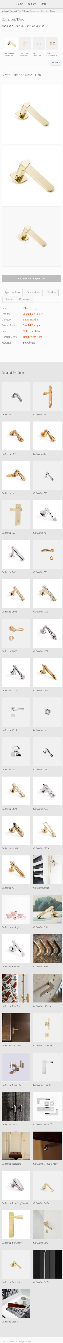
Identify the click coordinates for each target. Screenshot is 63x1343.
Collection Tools (41, 1282)
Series (8, 299)
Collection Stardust (11, 1282)
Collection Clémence (43, 1006)
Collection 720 (40, 493)
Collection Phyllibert (12, 1243)
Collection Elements (11, 1085)
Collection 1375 (40, 690)
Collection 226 (40, 414)
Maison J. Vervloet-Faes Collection (23, 25)
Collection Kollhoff (42, 1124)
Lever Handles (31, 319)
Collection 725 (9, 533)
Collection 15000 (41, 848)
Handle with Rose (32, 336)
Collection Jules (9, 1124)
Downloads (25, 299)
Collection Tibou (32, 331)
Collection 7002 (40, 809)
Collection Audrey (10, 927)
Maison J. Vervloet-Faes (11, 11)
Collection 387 (9, 454)
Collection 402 (9, 493)
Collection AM (8, 888)
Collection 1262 (40, 651)
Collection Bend (41, 966)
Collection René (40, 1243)
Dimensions (33, 292)
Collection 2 (7, 414)
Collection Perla (41, 1203)
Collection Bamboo (11, 966)
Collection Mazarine (11, 1164)
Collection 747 (40, 533)
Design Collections (31, 11)
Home (19, 3)
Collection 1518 (9, 730)
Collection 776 (40, 572)
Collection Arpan (41, 888)
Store (43, 3)
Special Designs (31, 325)
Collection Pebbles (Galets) (15, 1203)
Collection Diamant (42, 1045)
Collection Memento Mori (45, 1164)
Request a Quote (31, 278)
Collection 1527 (9, 769)
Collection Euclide (42, 1085)
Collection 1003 (40, 611)
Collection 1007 (9, 651)
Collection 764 (9, 572)
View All (56, 62)
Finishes (51, 292)
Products (31, 3)
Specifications (12, 292)
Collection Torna (10, 1321)
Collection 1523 (40, 730)
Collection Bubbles (11, 1006)
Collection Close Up (11, 1045)
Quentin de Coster (33, 313)
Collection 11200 (10, 848)
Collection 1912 (40, 769)
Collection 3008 (9, 809)
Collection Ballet (41, 927)
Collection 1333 (9, 690)
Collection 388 (40, 454)
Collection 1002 (9, 611)
